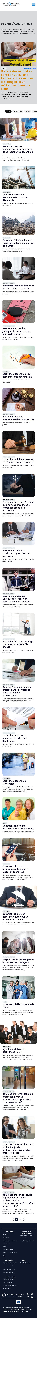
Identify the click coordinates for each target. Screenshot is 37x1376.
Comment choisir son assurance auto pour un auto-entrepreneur (15, 916)
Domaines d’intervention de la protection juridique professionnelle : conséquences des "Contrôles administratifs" (18, 1200)
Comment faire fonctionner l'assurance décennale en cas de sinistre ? (18, 243)
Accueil (5, 1234)
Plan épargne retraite (26, 1241)
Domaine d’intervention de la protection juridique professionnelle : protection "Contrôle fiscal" (18, 1148)
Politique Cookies (8, 1249)
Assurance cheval (8, 1272)
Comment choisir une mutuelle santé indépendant (18, 827)
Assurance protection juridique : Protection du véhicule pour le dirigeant (16, 599)
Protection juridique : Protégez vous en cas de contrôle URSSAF (18, 644)
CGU (4, 1246)
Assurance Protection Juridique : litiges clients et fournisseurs (16, 553)
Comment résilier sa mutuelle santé (18, 1006)
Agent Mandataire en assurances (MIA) (13, 1050)
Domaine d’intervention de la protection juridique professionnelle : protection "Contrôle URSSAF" (18, 1098)
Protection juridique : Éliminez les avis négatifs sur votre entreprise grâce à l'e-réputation (17, 506)
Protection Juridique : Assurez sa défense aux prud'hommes (18, 461)
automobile (18, 111)
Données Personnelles (10, 1252)
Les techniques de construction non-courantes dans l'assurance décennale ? (17, 150)
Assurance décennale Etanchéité (14, 782)
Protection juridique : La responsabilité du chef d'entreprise (14, 738)
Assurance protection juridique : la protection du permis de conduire (16, 331)
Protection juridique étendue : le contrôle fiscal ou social (18, 287)
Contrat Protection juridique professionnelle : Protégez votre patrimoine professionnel (17, 691)
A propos (6, 1237)
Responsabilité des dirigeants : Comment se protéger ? (18, 961)
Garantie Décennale (9, 1269)
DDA (4, 1256)
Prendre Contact (25, 1263)
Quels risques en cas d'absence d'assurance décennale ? (15, 197)
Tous (8, 111)
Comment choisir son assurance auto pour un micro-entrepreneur (15, 869)
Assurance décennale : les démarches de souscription (17, 375)
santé (27, 111)
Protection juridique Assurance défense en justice (18, 418)
